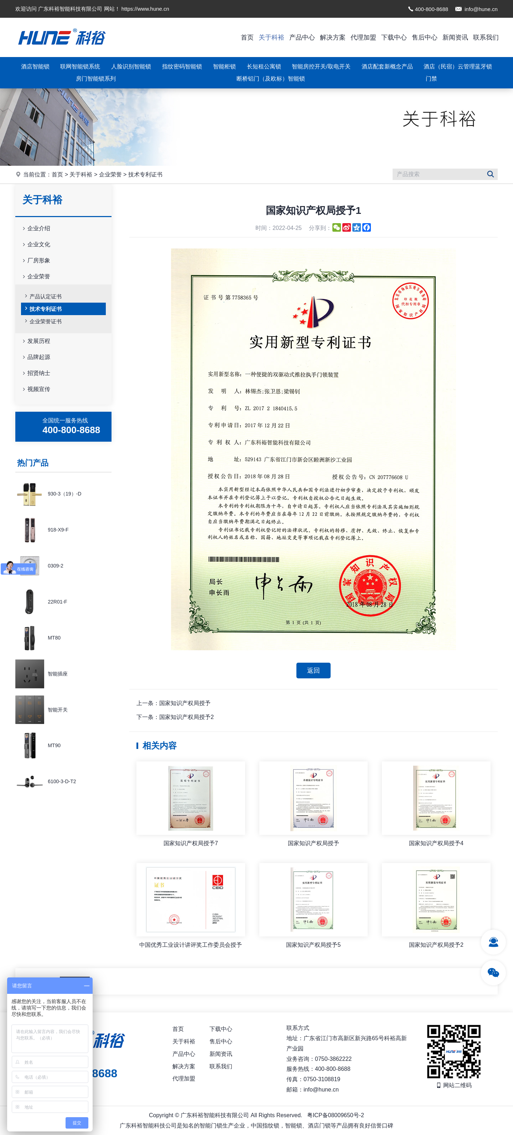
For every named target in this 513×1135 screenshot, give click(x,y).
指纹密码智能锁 (182, 66)
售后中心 (424, 37)
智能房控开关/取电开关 (321, 66)
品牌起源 (35, 357)
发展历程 (35, 341)
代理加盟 (363, 37)
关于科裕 (271, 37)
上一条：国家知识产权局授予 (173, 703)
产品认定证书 (42, 296)
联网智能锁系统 (80, 66)
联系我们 (486, 37)
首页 (247, 37)
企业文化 (35, 245)
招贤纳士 (35, 373)
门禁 (431, 79)
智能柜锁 (224, 66)
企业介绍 (35, 229)
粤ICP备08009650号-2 (335, 1115)
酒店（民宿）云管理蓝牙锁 (458, 66)
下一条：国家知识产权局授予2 (175, 717)
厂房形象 (35, 261)
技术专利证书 (145, 174)
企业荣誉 (110, 174)
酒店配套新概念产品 (387, 66)
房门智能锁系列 (96, 79)
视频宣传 (35, 389)
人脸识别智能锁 (131, 66)
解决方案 (333, 37)
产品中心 (302, 37)
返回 (313, 670)
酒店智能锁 (35, 66)
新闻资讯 (455, 37)
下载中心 (394, 37)
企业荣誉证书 (42, 321)
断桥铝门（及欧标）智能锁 (271, 79)
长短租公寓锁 (264, 66)
